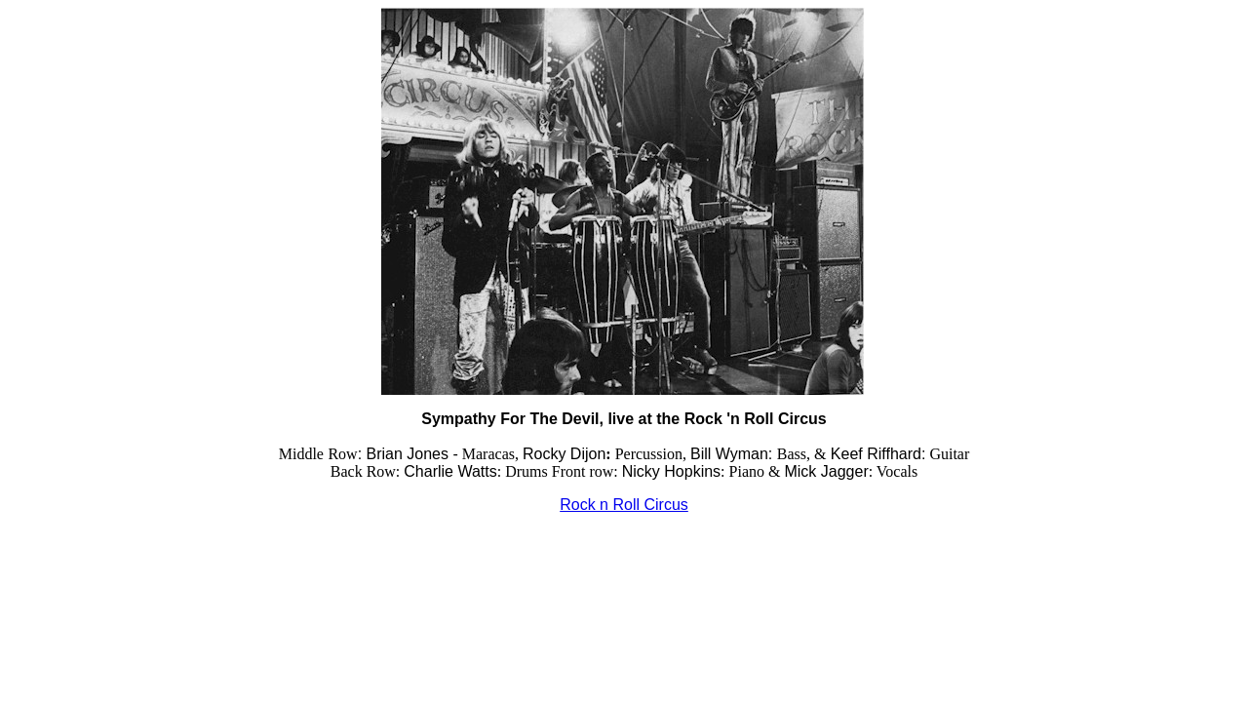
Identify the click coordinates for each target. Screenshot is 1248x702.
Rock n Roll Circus (624, 504)
